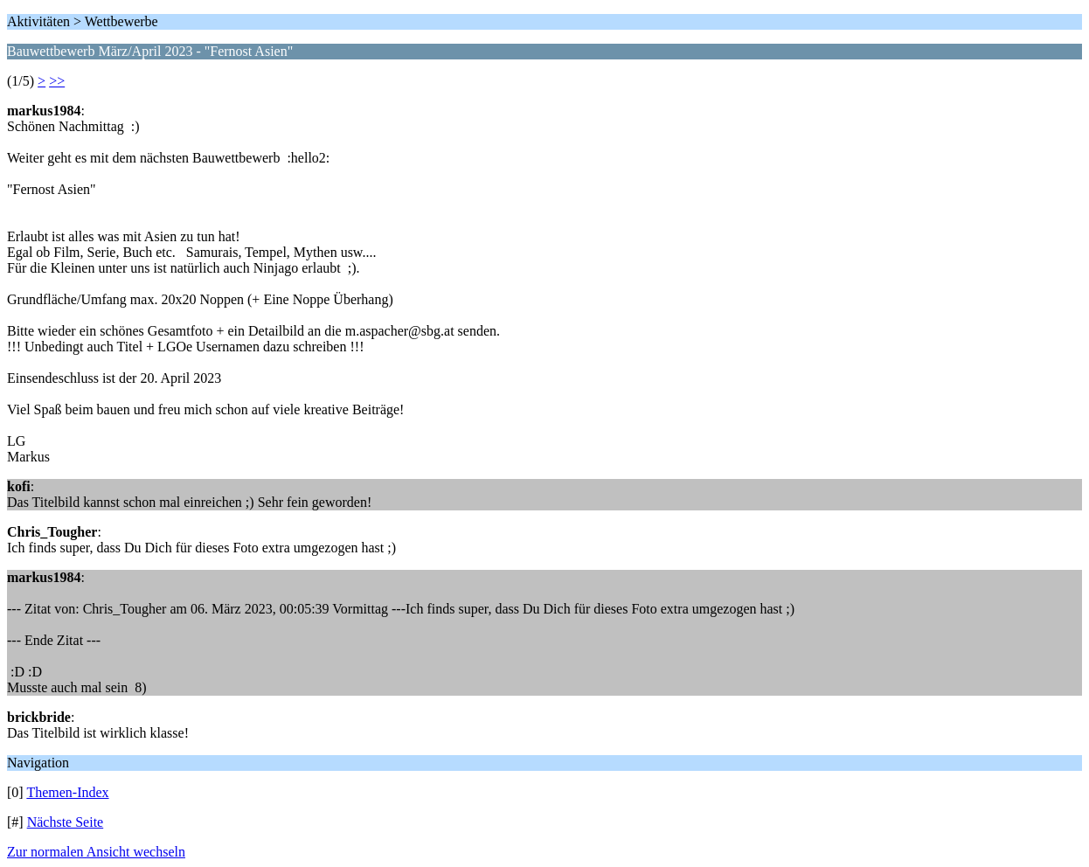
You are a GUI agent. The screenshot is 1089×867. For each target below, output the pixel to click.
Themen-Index (67, 792)
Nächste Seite (65, 822)
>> (57, 80)
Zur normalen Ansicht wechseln (96, 851)
